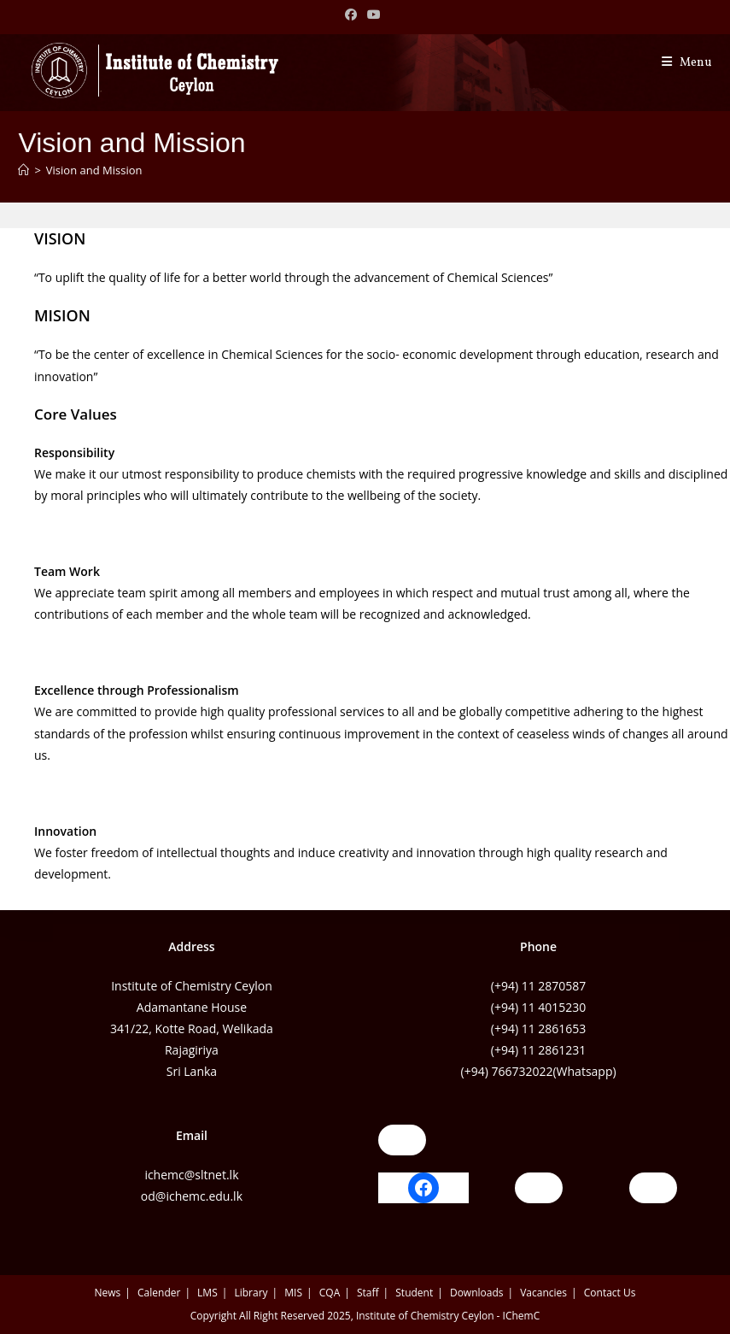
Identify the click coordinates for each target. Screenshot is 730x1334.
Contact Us (610, 1292)
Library (250, 1292)
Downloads (477, 1292)
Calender (158, 1292)
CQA (329, 1292)
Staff (368, 1292)
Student (414, 1292)
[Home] (23, 170)
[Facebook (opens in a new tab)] (353, 14)
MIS (293, 1292)
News (108, 1292)
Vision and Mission (94, 170)
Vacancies (543, 1292)
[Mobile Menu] (687, 63)
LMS (207, 1292)
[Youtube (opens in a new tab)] (374, 14)
